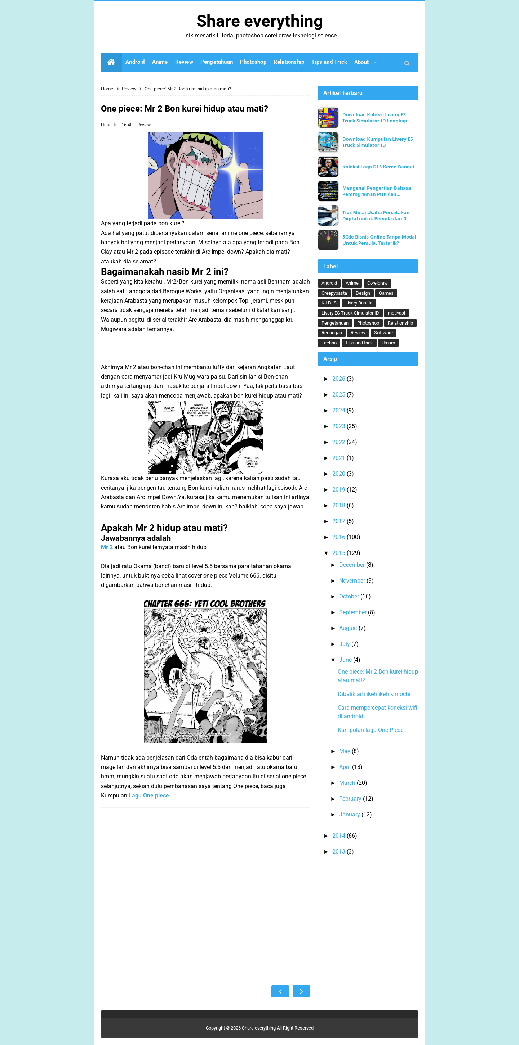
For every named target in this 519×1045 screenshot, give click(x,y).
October (349, 596)
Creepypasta (334, 293)
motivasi (396, 313)
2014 (339, 835)
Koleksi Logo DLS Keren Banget (378, 167)
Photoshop (368, 323)
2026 (339, 378)
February (351, 798)
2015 (339, 552)
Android (329, 283)
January (350, 814)
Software (383, 332)
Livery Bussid (358, 303)
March (348, 782)
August (349, 628)
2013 (339, 851)
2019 (339, 489)
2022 (339, 442)
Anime (352, 283)
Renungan (331, 332)
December (352, 564)
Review (144, 124)
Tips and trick (359, 342)
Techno (329, 342)
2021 (339, 457)
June (346, 659)
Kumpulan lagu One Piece (370, 730)
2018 (339, 505)
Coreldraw (377, 283)
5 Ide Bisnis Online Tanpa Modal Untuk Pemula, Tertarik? (379, 240)
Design (363, 293)
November (353, 580)
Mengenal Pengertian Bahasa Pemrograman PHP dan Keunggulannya (376, 191)
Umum (388, 342)
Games (386, 293)
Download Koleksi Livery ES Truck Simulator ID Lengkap (374, 118)
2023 (339, 426)
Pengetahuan (335, 323)
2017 (339, 521)
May (345, 751)
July (345, 644)
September (353, 612)
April (345, 767)
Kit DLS (329, 303)
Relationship (400, 323)
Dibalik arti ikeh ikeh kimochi (374, 694)
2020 (339, 473)
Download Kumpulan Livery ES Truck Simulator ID (377, 142)
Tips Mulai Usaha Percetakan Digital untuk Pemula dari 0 (376, 215)
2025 (339, 394)
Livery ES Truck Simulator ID (350, 313)
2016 (339, 537)
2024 (339, 410)
